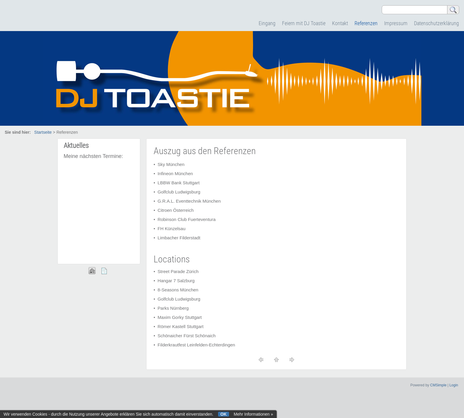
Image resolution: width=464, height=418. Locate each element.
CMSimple (438, 385)
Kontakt (340, 23)
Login (454, 385)
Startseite (43, 132)
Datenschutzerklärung (436, 23)
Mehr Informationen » (253, 414)
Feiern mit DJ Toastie (304, 23)
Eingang (267, 23)
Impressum (395, 23)
